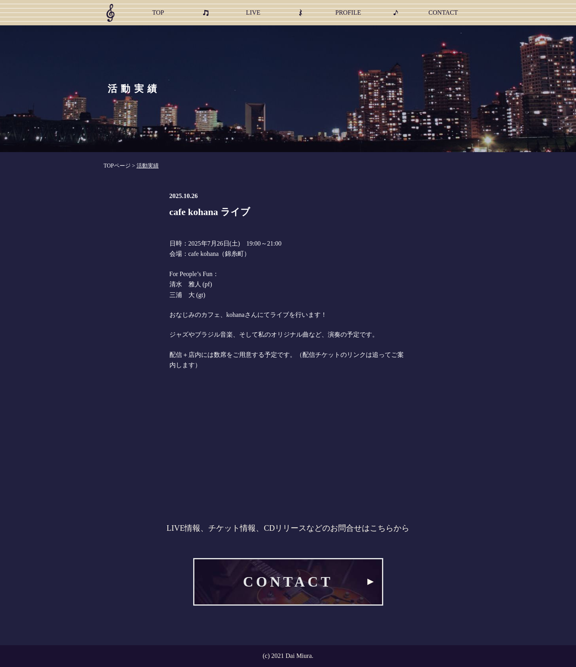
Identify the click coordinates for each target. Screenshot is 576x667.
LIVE (253, 12)
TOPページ (117, 166)
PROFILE (348, 12)
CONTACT (443, 12)
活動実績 (148, 166)
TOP (158, 12)
